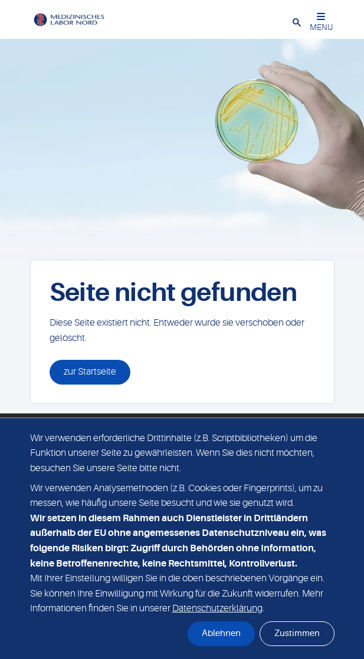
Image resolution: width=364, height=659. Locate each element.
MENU (321, 22)
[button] (296, 22)
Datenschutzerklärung (217, 608)
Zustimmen (297, 633)
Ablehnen (221, 633)
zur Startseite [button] (90, 371)
